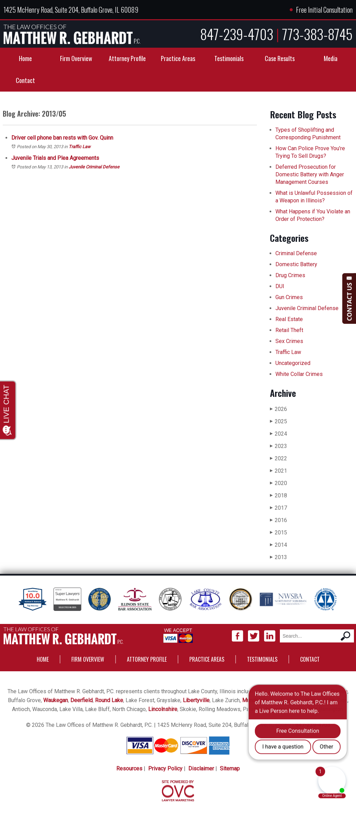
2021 (278, 470)
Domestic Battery (296, 264)
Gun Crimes (289, 297)
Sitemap (230, 768)
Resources (129, 768)
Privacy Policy (165, 768)
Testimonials (229, 58)
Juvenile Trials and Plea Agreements (55, 158)
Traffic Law (80, 146)
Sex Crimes (289, 341)
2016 (278, 520)
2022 (278, 458)
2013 (278, 557)
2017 (278, 508)
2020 (278, 483)
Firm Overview (76, 58)
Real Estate (289, 319)
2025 (278, 421)
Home (25, 58)
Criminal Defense (296, 253)
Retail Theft (289, 330)
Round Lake (109, 700)
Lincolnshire (162, 709)
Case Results (280, 58)
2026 (278, 409)
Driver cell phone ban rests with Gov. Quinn (62, 137)
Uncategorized (292, 363)
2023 (278, 446)
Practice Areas (178, 58)
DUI (279, 286)
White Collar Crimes (299, 374)
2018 (278, 495)
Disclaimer (201, 768)
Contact (25, 80)
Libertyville (196, 700)
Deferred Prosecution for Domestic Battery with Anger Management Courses (309, 174)
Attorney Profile (127, 58)
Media (330, 58)
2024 (278, 433)
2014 (278, 545)
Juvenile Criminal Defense (94, 166)
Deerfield (81, 700)
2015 (278, 532)
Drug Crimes (290, 275)
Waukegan (55, 700)
